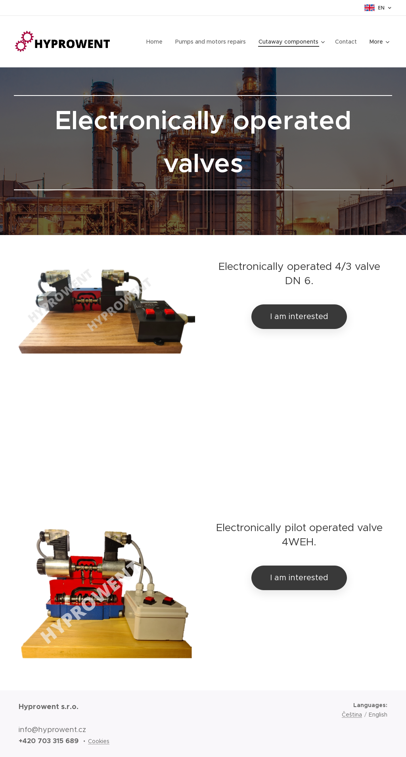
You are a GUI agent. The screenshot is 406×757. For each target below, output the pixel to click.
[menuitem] (157, 42)
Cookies (98, 741)
